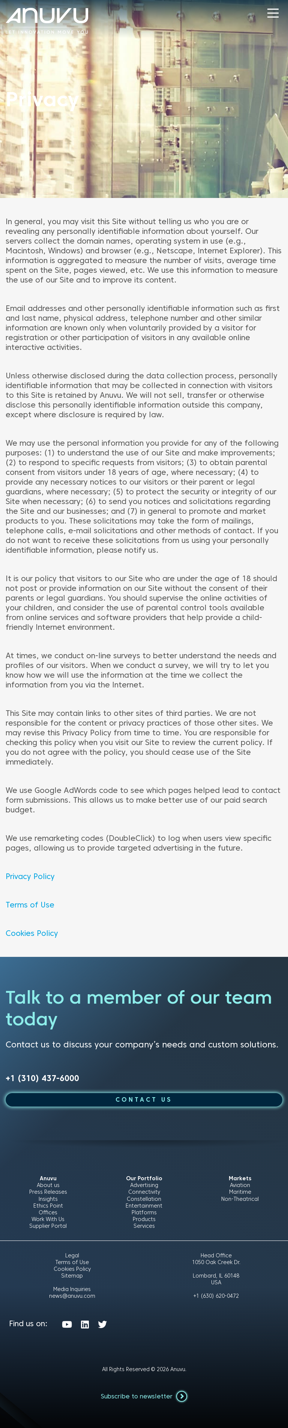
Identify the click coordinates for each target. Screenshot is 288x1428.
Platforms (144, 1212)
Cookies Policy (32, 933)
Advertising (144, 1185)
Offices (48, 1212)
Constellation (144, 1199)
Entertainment (144, 1206)
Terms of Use (30, 904)
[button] (273, 13)
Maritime (240, 1192)
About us (48, 1185)
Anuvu (177, 1369)
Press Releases (48, 1192)
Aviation (240, 1185)
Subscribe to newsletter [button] (144, 1396)
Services (144, 1226)
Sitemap (72, 1276)
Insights (48, 1199)
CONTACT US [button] (144, 1099)
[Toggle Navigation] (273, 13)
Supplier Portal (48, 1226)
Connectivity (144, 1192)
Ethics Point (48, 1206)
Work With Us (48, 1219)
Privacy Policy (30, 876)
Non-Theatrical (240, 1199)
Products (144, 1219)
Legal (72, 1255)
